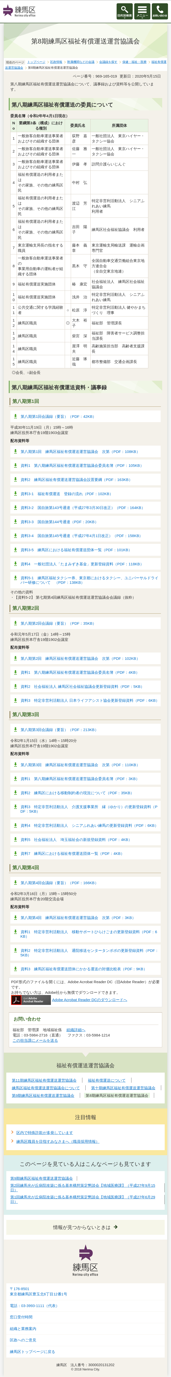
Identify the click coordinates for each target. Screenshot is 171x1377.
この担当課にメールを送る (35, 1040)
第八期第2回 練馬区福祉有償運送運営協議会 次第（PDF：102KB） (80, 658)
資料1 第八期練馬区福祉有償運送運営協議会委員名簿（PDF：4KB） (80, 672)
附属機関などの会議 (80, 62)
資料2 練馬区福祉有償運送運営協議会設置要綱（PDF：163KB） (76, 479)
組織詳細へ (75, 1030)
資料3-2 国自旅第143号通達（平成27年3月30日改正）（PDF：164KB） (83, 507)
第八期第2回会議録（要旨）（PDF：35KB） (58, 623)
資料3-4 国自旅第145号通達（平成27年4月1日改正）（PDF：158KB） (82, 536)
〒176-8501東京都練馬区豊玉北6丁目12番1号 (38, 1291)
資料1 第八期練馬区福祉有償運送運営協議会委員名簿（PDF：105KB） (82, 465)
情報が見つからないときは (82, 1227)
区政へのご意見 (23, 1340)
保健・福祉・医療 (134, 62)
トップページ (36, 62)
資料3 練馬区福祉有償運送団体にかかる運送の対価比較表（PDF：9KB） (84, 969)
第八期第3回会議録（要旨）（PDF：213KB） (59, 730)
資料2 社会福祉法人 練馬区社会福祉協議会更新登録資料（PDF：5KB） (82, 686)
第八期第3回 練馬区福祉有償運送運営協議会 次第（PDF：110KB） (80, 765)
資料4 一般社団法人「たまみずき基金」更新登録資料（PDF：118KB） (82, 564)
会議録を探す (108, 62)
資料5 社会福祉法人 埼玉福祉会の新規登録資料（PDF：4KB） (76, 839)
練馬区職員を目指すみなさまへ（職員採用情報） (57, 1141)
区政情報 (56, 62)
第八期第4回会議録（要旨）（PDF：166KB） (59, 883)
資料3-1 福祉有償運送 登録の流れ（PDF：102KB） (67, 494)
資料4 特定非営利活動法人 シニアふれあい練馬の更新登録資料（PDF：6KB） (89, 825)
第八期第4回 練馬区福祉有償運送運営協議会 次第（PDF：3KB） (78, 917)
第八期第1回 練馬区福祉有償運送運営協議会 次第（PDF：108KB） (80, 451)
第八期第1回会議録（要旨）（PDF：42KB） (58, 416)
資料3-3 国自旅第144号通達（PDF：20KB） (59, 522)
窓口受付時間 (21, 1317)
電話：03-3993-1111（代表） (34, 1306)
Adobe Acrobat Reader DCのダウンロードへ (69, 1000)
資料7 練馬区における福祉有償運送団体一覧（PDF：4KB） (72, 853)
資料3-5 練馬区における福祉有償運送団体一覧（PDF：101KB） (76, 550)
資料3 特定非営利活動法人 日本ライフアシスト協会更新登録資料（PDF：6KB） (90, 700)
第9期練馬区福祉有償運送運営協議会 (41, 1178)
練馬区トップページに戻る (32, 1352)
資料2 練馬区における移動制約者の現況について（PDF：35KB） (77, 793)
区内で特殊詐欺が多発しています (44, 1132)
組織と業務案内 (23, 1329)
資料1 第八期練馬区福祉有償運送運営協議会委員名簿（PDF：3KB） (80, 779)
